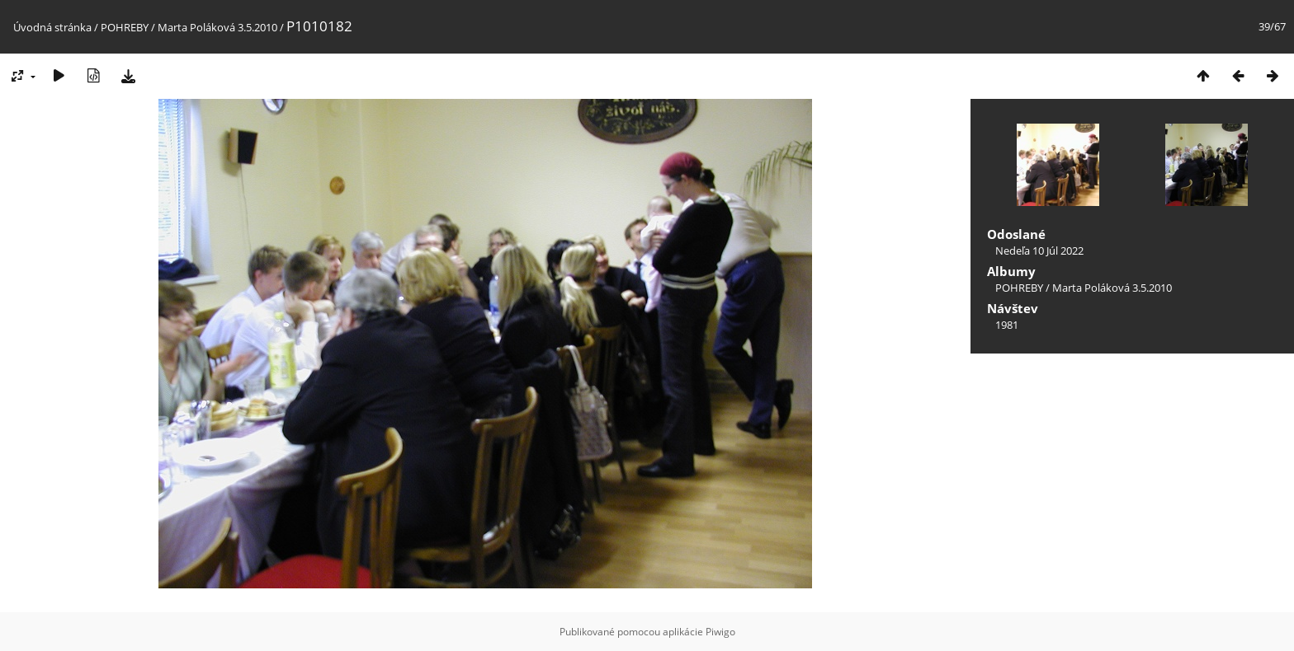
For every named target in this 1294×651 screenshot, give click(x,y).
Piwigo (720, 632)
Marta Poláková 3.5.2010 (217, 27)
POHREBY (125, 27)
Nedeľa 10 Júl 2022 (1039, 250)
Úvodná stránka (52, 27)
